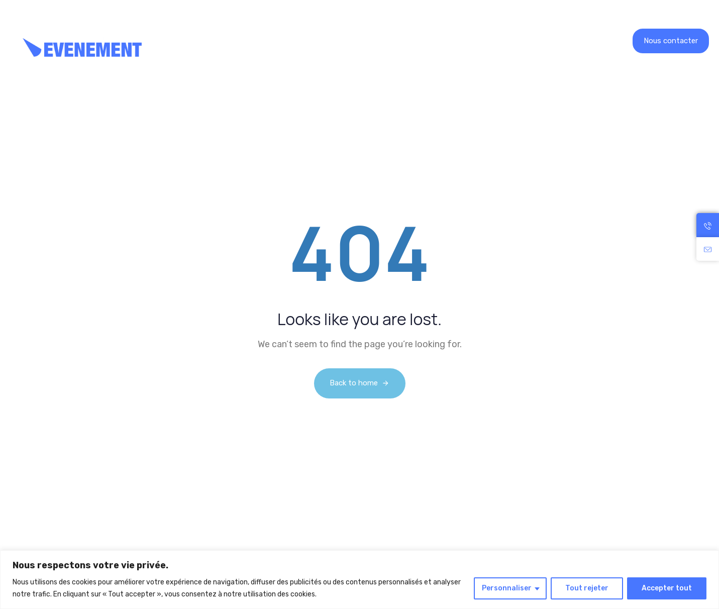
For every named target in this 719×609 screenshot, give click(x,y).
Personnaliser (507, 588)
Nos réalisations (296, 40)
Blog (424, 40)
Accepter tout (667, 588)
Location (222, 40)
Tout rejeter (586, 588)
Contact (466, 40)
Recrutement (371, 40)
